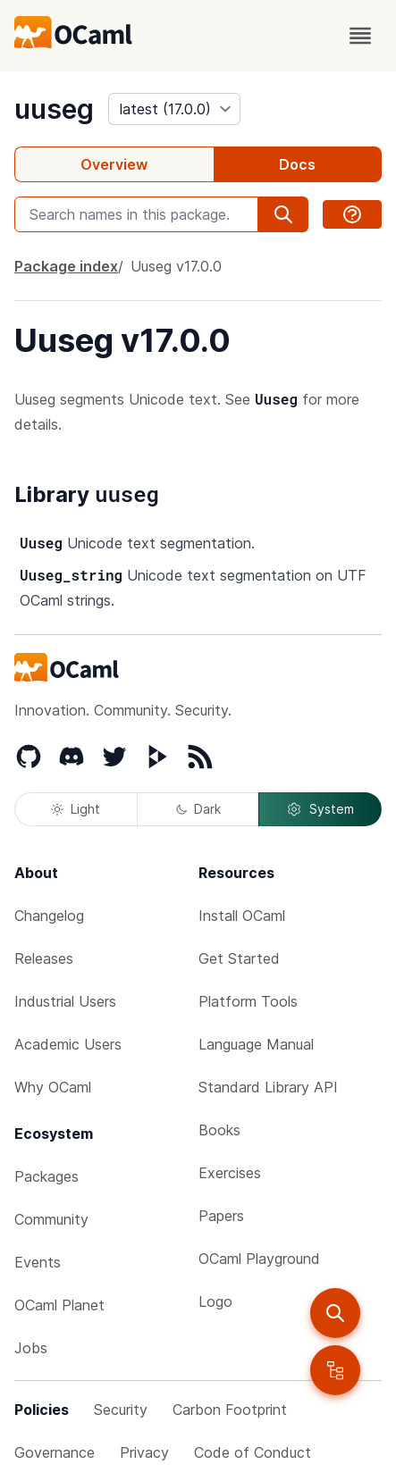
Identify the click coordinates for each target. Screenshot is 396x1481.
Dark (198, 808)
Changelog (49, 916)
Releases (43, 958)
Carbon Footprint (230, 1409)
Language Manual (256, 1044)
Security (120, 1409)
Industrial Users (65, 1001)
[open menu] (360, 35)
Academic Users (68, 1044)
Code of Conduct (252, 1452)
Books (219, 1130)
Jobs (30, 1348)
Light (75, 808)
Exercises (229, 1173)
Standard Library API (268, 1087)
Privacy (144, 1452)
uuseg (54, 109)
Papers (221, 1216)
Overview (113, 164)
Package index (66, 266)
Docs (297, 164)
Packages (46, 1176)
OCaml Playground (259, 1259)
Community (51, 1219)
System (320, 809)
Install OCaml (241, 916)
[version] (174, 109)
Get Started (239, 958)
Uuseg (176, 266)
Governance (54, 1452)
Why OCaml (52, 1087)
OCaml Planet (59, 1305)
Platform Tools (248, 1001)
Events (37, 1262)
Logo (215, 1301)
